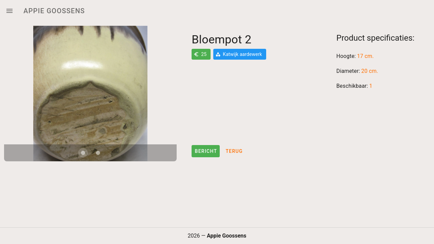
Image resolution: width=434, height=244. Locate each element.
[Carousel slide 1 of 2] (83, 153)
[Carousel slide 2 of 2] (98, 153)
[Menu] (9, 11)
